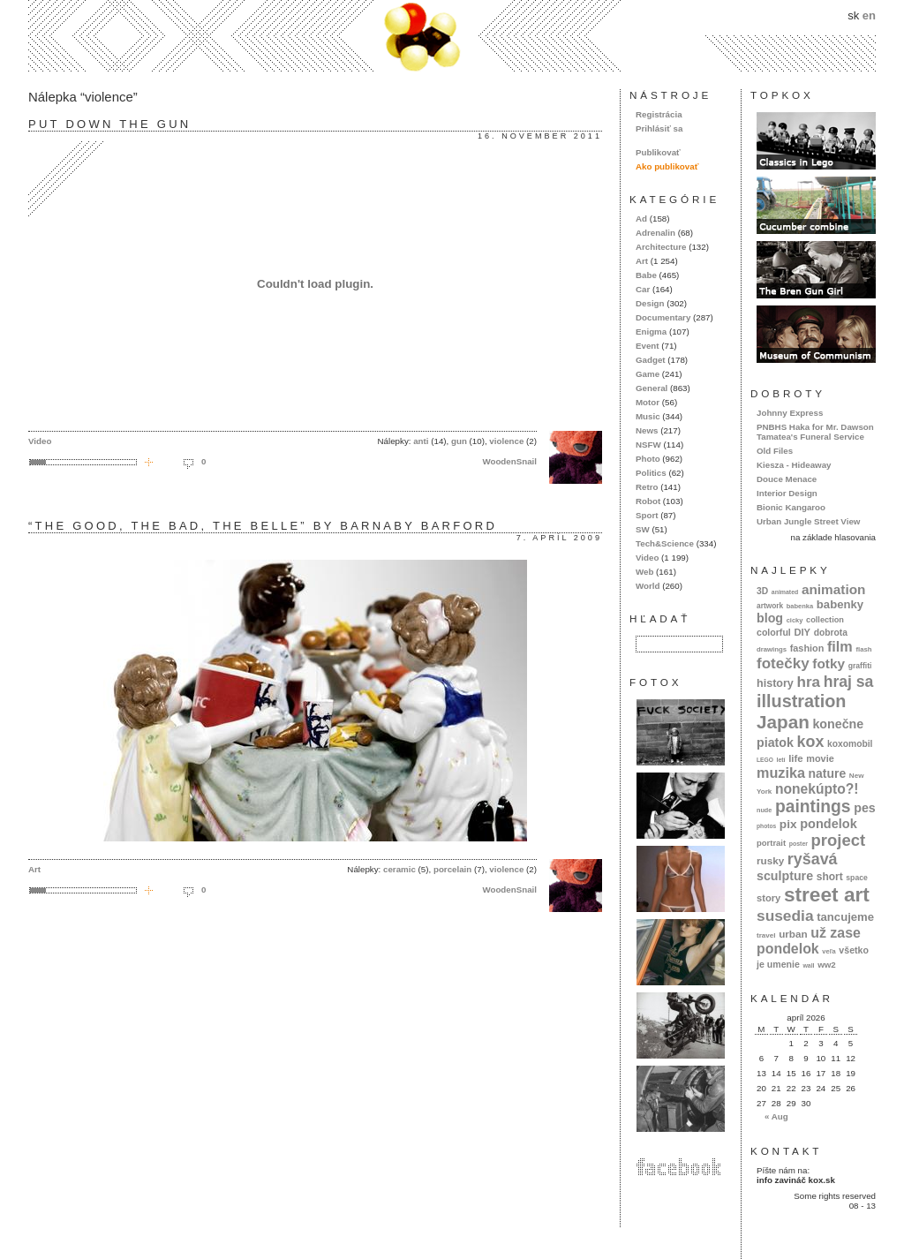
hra (808, 682)
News (647, 430)
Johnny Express (790, 413)
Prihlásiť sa (659, 128)
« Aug (776, 1116)
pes (865, 808)
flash (863, 649)
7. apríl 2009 (559, 537)
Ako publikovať (667, 166)
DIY (802, 632)
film (840, 646)
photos (766, 826)
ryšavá (812, 859)
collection (825, 619)
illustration (801, 701)
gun (459, 441)
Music (648, 416)
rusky (770, 860)
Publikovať (658, 152)
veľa (828, 951)
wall (808, 965)
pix (788, 824)
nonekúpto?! (817, 788)
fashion (807, 648)
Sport (647, 515)
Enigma (651, 331)
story (768, 898)
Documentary (663, 317)
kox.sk (452, 36)
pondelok (828, 824)
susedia (785, 915)
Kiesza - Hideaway (794, 465)
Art (34, 869)
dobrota (831, 632)
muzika (781, 772)
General (651, 388)
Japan (783, 722)
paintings (813, 806)
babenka (800, 606)
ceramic (399, 869)
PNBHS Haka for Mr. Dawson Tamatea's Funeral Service (815, 431)
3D (762, 591)
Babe (646, 275)
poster (798, 844)
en (869, 15)
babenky (840, 604)
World (647, 586)
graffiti (860, 665)
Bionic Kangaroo (791, 507)
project (838, 840)
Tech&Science (665, 543)
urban (793, 933)
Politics (651, 473)
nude (764, 810)
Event (647, 346)
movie (819, 758)
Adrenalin (655, 232)
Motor (647, 402)
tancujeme (845, 917)
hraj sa (849, 681)
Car (643, 289)
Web (644, 572)
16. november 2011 (540, 136)
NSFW (648, 444)
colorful (774, 632)
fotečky (783, 663)
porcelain (452, 869)
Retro (647, 487)
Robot (648, 501)
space (856, 877)
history (775, 683)
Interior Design (787, 493)
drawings (772, 649)
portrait (771, 843)
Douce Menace (787, 479)
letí (781, 760)
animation (834, 589)
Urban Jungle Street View (808, 521)
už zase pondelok (809, 940)
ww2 (826, 964)
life (795, 758)
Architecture (661, 247)
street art (827, 894)
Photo (648, 459)
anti (420, 441)
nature (828, 773)
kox (811, 741)
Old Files (775, 451)
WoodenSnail (509, 461)
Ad (641, 218)
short (830, 877)
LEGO (765, 760)
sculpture (785, 876)
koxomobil (850, 744)
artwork (770, 605)
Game (647, 374)
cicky (795, 620)
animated (785, 592)
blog (770, 618)
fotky (828, 663)
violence (506, 441)
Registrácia (659, 114)
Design (650, 303)
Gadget (651, 360)
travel (766, 935)
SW (643, 529)
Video (39, 441)
